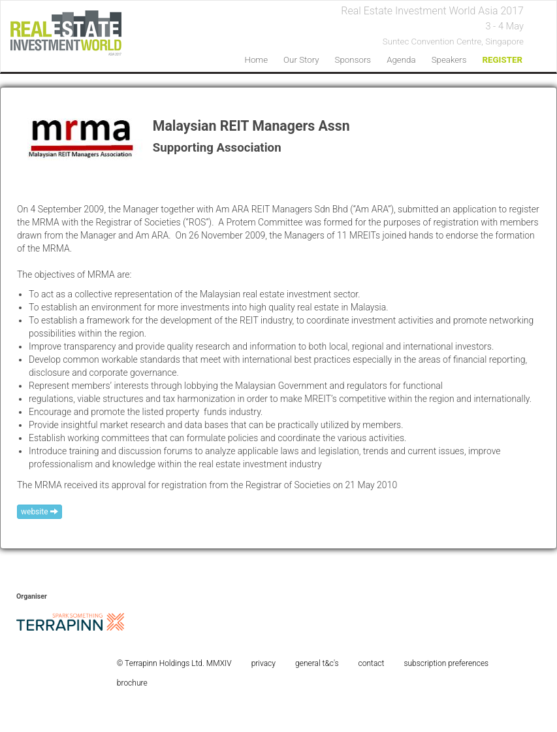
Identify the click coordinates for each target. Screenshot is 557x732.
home (256, 60)
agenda (401, 60)
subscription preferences (446, 663)
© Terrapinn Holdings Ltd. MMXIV (174, 663)
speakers (449, 60)
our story (301, 60)
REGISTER (502, 60)
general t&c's (317, 663)
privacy (263, 663)
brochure (132, 683)
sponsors (353, 60)
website (39, 511)
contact (371, 663)
